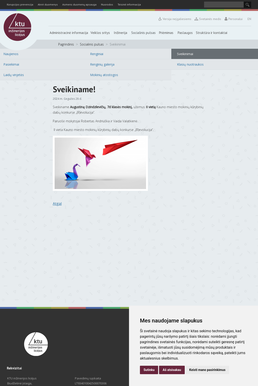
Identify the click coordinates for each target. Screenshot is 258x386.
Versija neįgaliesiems (175, 19)
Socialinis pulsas (143, 33)
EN (249, 19)
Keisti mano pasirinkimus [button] (207, 370)
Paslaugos (185, 33)
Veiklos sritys (100, 33)
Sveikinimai (185, 54)
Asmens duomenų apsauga (79, 4)
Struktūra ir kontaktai (211, 33)
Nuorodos (107, 4)
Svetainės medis (208, 19)
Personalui (233, 19)
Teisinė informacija (129, 4)
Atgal (57, 203)
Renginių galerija (102, 64)
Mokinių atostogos (104, 75)
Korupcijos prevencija (20, 4)
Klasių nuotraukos (190, 64)
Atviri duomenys (48, 4)
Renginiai (96, 54)
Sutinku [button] (149, 370)
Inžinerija (120, 33)
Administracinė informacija (69, 33)
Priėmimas (166, 33)
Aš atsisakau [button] (172, 370)
